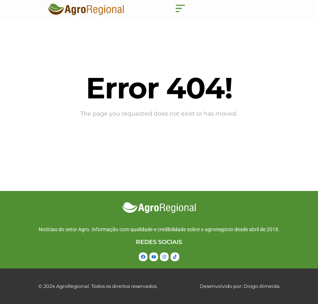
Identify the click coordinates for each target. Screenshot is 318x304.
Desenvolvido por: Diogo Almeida (240, 286)
